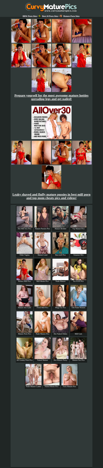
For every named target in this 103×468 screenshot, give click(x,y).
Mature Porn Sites (70, 16)
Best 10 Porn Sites (48, 16)
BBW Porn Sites (30, 16)
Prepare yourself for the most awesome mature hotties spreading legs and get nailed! (51, 97)
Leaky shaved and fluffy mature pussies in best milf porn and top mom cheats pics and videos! (51, 196)
